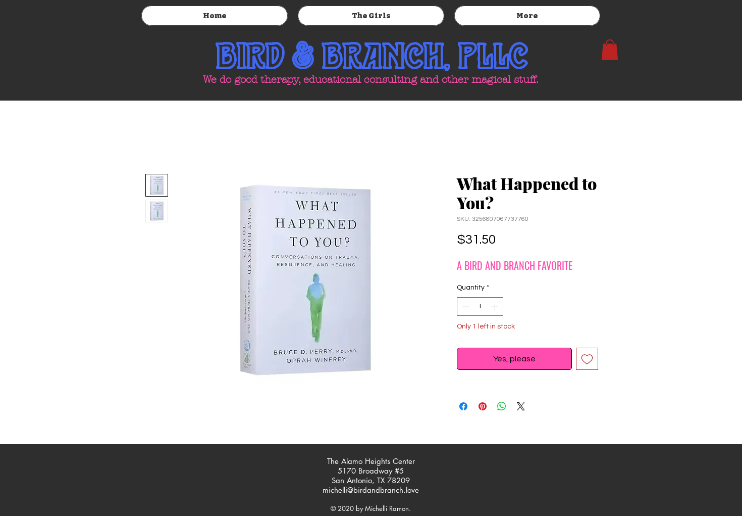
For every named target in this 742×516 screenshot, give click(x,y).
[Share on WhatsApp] (502, 406)
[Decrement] (464, 306)
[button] (609, 49)
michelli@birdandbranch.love (371, 490)
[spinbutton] (480, 306)
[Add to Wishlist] (587, 359)
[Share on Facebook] (463, 406)
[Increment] (495, 306)
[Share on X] (521, 406)
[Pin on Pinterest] (482, 406)
